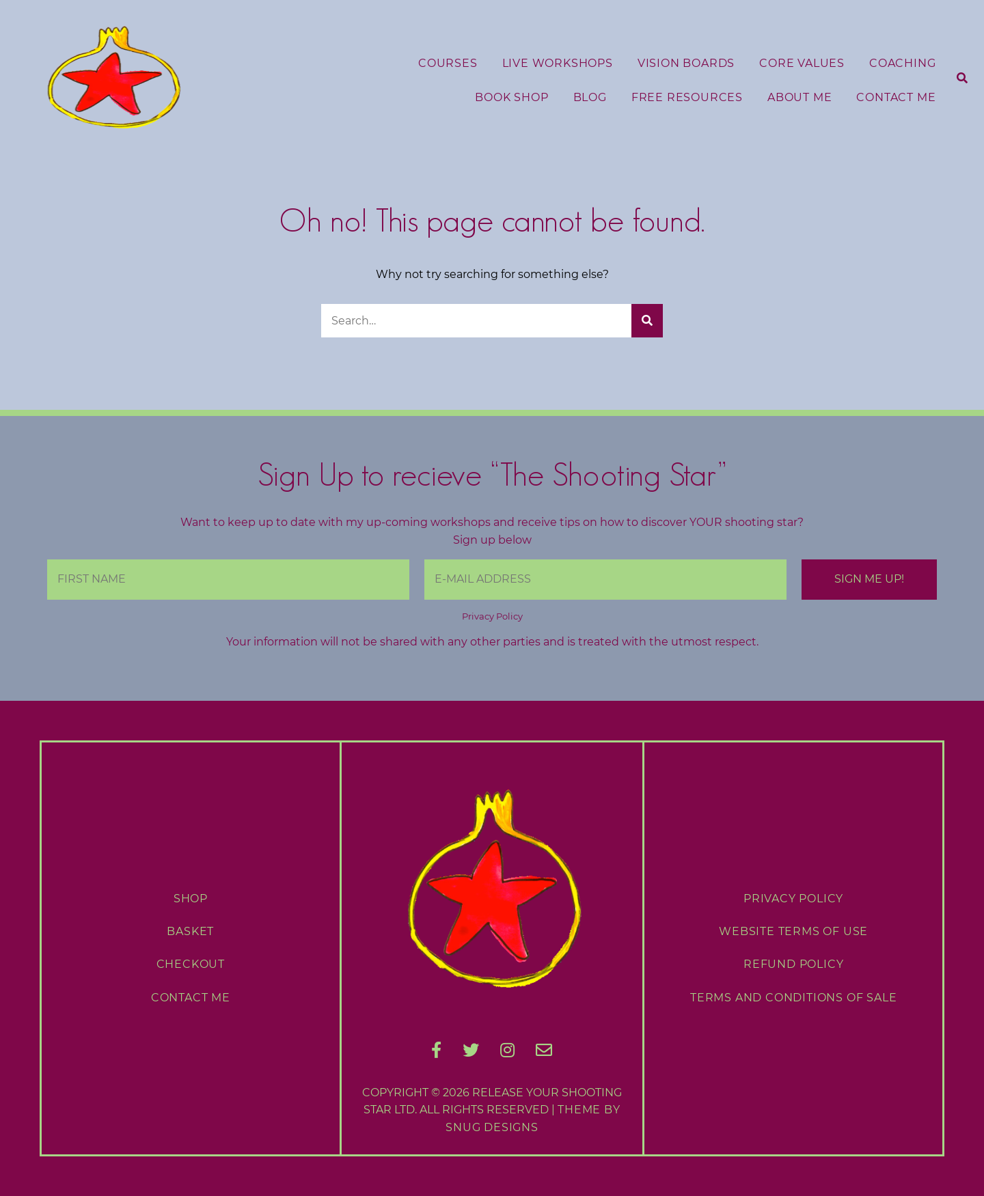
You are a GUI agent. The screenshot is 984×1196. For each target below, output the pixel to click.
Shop (191, 898)
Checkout (190, 964)
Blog (590, 97)
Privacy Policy (492, 616)
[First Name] (228, 579)
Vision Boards (686, 63)
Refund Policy (793, 964)
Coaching (902, 63)
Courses (448, 63)
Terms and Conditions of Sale (793, 997)
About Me (799, 97)
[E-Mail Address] (605, 579)
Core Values (802, 63)
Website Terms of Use (793, 931)
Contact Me (895, 97)
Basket (190, 931)
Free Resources (687, 97)
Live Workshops (557, 63)
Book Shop (511, 97)
